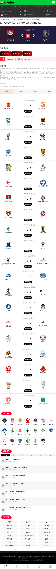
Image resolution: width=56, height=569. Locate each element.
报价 (46, 539)
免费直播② (16, 53)
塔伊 (43, 388)
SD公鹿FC (43, 139)
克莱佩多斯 (8, 295)
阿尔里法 (43, 357)
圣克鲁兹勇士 (9, 539)
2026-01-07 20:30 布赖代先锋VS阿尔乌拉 (29, 19)
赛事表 (12, 86)
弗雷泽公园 (8, 233)
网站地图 (40, 560)
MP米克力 (43, 310)
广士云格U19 (43, 279)
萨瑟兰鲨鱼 (8, 248)
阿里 (8, 341)
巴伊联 (28, 522)
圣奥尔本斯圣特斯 (43, 201)
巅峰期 (47, 525)
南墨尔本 (8, 155)
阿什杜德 (43, 372)
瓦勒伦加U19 (8, 279)
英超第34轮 (9, 545)
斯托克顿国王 (9, 528)
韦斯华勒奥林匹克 (43, 186)
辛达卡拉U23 (8, 403)
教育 (28, 542)
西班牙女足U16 (8, 108)
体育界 (28, 528)
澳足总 (33, 116)
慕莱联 (43, 217)
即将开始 (28, 111)
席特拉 (43, 341)
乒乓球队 (9, 525)
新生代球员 (28, 539)
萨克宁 (8, 372)
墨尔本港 (43, 170)
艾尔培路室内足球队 (43, 263)
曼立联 (43, 248)
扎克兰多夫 (46, 532)
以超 (2, 6)
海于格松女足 (43, 326)
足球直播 (15, 19)
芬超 (20, 86)
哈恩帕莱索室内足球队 (8, 264)
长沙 (9, 542)
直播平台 (9, 532)
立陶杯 (33, 287)
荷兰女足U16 (43, 108)
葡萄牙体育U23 (42, 403)
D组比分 (46, 528)
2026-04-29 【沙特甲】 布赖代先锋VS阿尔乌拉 (20, 59)
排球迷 (16, 86)
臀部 (9, 522)
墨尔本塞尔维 (8, 201)
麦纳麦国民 (8, 357)
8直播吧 (28, 525)
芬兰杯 (33, 302)
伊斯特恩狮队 (8, 186)
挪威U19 (32, 271)
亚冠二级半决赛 (28, 535)
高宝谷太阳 (8, 217)
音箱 (23, 86)
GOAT (28, 532)
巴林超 (33, 333)
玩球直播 (27, 53)
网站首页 (9, 19)
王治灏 (9, 535)
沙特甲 (48, 6)
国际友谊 (33, 100)
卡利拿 (8, 124)
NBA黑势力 (6, 86)
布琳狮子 (43, 155)
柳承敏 (28, 545)
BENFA (43, 294)
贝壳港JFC (8, 139)
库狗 (46, 535)
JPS (8, 310)
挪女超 (33, 318)
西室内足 (33, 256)
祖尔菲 (8, 388)
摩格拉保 (43, 124)
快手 (1, 86)
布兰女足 (8, 326)
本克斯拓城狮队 (43, 232)
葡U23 (25, 6)
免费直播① (5, 53)
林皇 (46, 545)
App (47, 522)
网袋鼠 (47, 542)
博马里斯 (8, 170)
